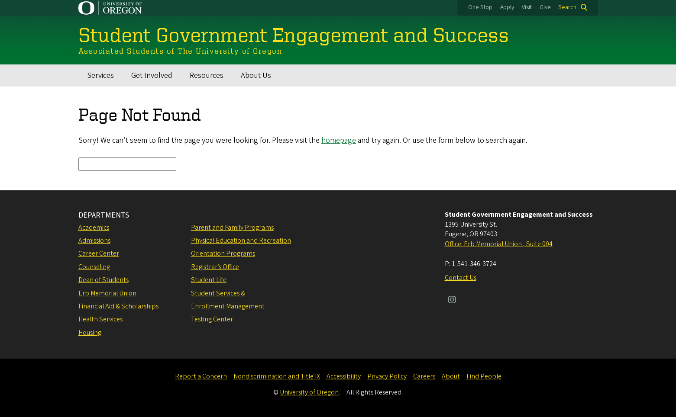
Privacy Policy (387, 376)
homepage (338, 140)
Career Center (98, 253)
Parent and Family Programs (232, 227)
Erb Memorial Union (107, 293)
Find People (483, 376)
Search (567, 7)
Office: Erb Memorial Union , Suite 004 (499, 244)
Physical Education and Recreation (241, 240)
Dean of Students (103, 280)
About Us (256, 75)
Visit (527, 7)
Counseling (94, 267)
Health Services (100, 319)
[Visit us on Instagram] (452, 300)
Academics (93, 227)
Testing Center (212, 319)
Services (100, 75)
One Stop (480, 7)
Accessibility (344, 376)
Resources (206, 75)
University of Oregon (309, 392)
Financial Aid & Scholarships (118, 306)
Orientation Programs (223, 253)
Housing (89, 332)
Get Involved (151, 75)
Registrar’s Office (215, 267)
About (451, 376)
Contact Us (460, 277)
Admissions (94, 240)
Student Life (208, 280)
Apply (507, 7)
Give (545, 7)
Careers (424, 376)
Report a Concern (201, 376)
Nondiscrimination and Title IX (276, 376)
